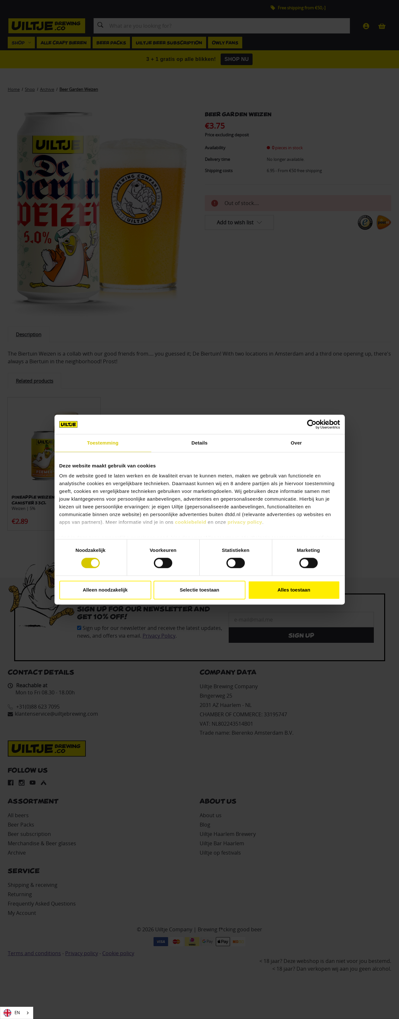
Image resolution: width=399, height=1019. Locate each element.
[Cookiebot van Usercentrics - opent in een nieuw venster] (312, 424)
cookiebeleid (190, 522)
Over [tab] (296, 443)
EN (12, 1013)
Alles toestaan (293, 590)
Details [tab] (200, 443)
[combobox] (16, 1013)
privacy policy (245, 522)
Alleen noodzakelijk (105, 590)
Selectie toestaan (199, 590)
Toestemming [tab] (103, 443)
